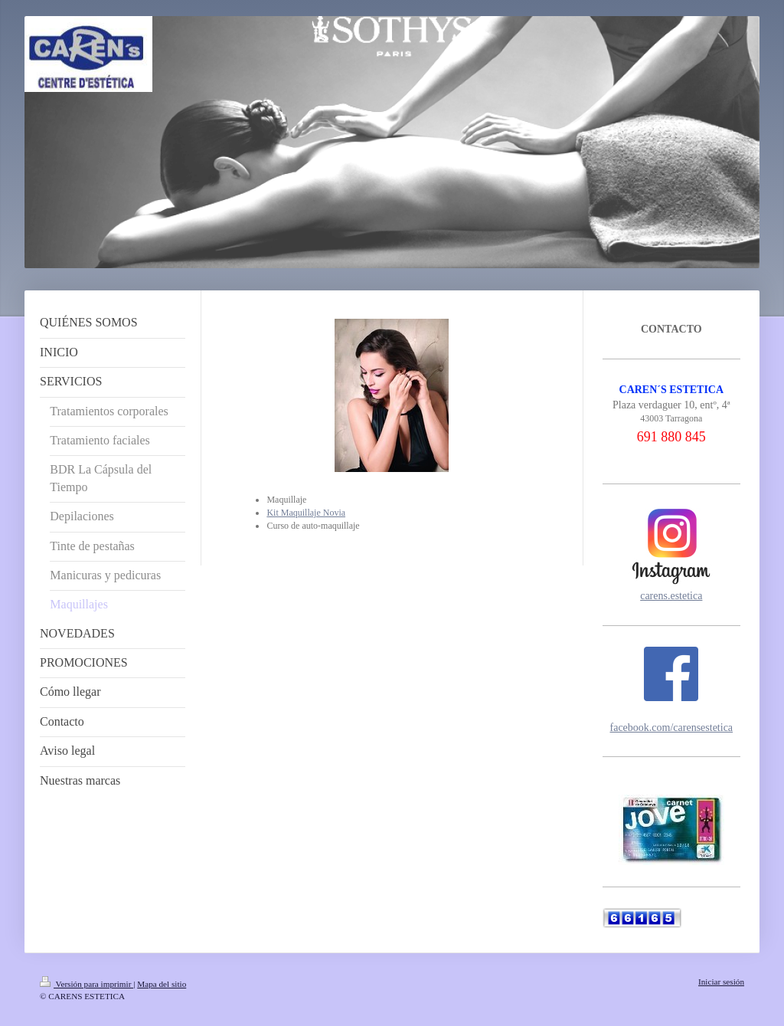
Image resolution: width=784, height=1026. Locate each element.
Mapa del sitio (161, 983)
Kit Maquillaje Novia (305, 512)
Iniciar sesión (721, 981)
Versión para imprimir (86, 983)
